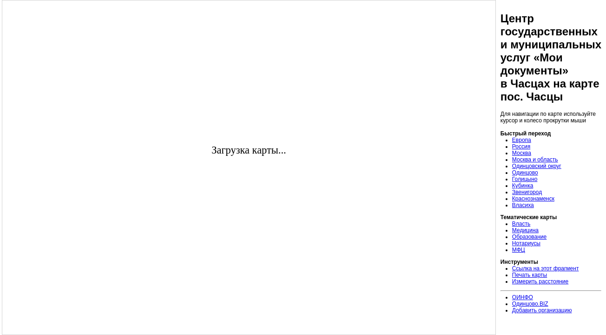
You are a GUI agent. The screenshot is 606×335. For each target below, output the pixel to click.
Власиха (523, 205)
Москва (521, 153)
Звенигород (527, 192)
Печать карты (529, 275)
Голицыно (525, 179)
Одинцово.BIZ (530, 304)
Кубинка (523, 185)
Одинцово (525, 172)
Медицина (525, 230)
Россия (521, 146)
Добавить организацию (542, 310)
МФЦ (518, 250)
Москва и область (535, 159)
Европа (521, 140)
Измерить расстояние (540, 281)
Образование (529, 237)
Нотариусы (526, 243)
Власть (521, 224)
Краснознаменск (533, 198)
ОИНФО (522, 297)
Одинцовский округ (536, 166)
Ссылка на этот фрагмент (545, 268)
